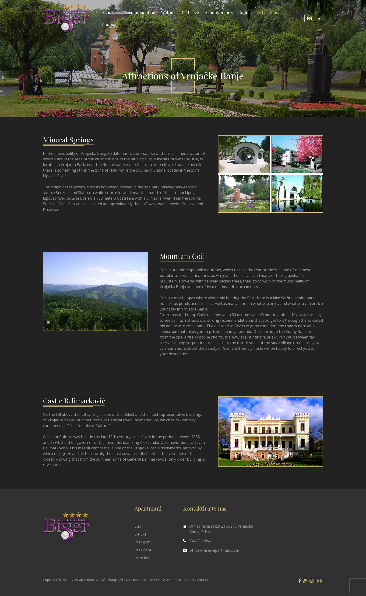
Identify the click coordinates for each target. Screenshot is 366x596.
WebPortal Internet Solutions (187, 580)
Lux (137, 526)
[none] (313, 18)
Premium (142, 542)
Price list (141, 558)
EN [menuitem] (309, 18)
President (142, 550)
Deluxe (140, 534)
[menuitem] (313, 18)
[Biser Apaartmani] (66, 19)
